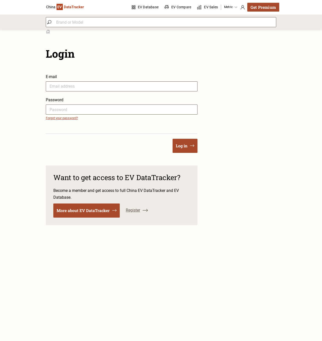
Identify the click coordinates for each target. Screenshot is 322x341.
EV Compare (178, 7)
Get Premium (263, 7)
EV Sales (207, 7)
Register (137, 210)
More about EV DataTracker (86, 210)
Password (54, 99)
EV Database (145, 7)
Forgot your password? (62, 118)
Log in (185, 145)
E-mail (51, 76)
